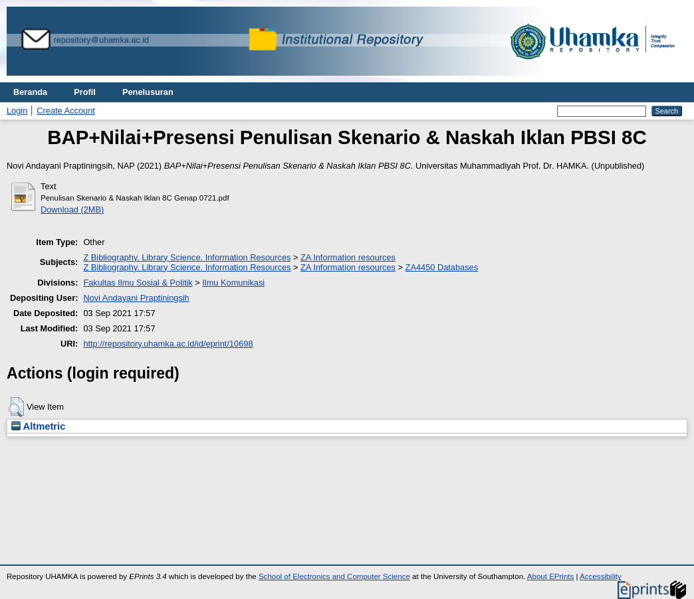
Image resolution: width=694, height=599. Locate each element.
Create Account (66, 111)
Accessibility (601, 576)
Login (17, 111)
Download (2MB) (72, 209)
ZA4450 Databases (442, 267)
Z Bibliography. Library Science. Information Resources (186, 257)
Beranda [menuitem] (30, 92)
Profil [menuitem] (85, 92)
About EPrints (550, 576)
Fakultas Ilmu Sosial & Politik (137, 283)
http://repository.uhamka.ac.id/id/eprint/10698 (168, 344)
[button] (16, 407)
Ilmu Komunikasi (233, 283)
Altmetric (38, 426)
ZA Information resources (348, 257)
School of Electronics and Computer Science (334, 576)
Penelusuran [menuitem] (148, 92)
